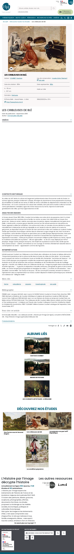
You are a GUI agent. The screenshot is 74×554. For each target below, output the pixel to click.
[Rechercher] (34, 8)
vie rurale (53, 284)
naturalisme (17, 284)
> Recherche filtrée (23, 12)
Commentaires (8, 321)
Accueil (5, 22)
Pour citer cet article (10, 310)
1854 (51, 84)
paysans (28, 284)
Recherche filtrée (44, 18)
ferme (6, 284)
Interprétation (9, 250)
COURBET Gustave (16, 78)
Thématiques (7, 18)
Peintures (15, 95)
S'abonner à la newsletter (66, 12)
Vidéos (56, 18)
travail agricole (40, 284)
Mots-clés (20, 18)
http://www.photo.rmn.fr (14, 102)
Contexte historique (12, 194)
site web (42, 80)
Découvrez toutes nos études (20, 22)
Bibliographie (8, 290)
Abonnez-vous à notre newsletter (39, 533)
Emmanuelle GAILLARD (15, 116)
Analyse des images (11, 213)
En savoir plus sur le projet (24, 523)
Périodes (30, 18)
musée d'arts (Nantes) (59, 78)
